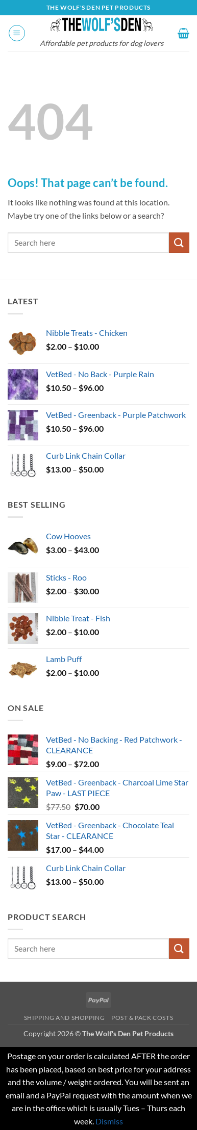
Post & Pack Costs (142, 1017)
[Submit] (179, 242)
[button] (17, 33)
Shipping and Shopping (64, 1017)
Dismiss (109, 1121)
